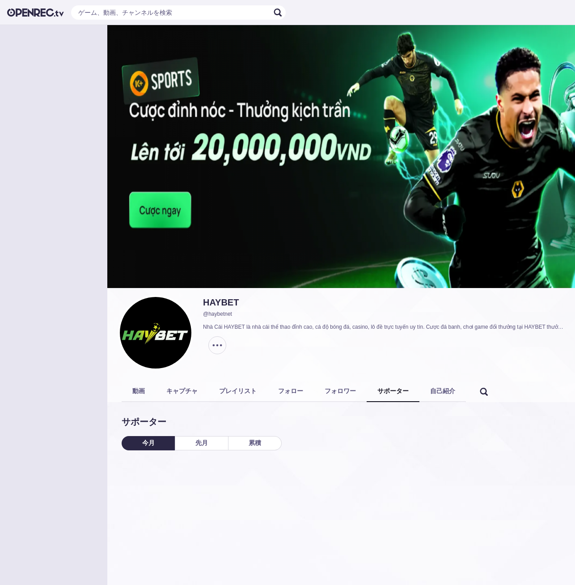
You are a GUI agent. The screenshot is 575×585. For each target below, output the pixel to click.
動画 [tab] (138, 390)
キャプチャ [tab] (182, 390)
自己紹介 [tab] (442, 390)
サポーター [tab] (393, 390)
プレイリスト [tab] (238, 390)
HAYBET (221, 302)
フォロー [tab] (290, 390)
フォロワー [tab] (340, 390)
